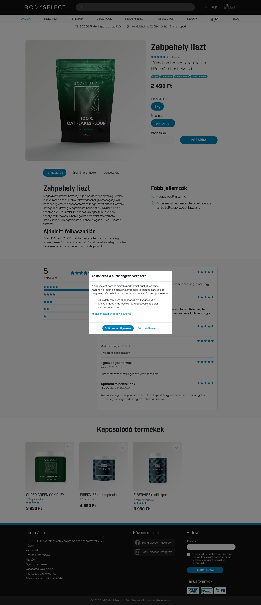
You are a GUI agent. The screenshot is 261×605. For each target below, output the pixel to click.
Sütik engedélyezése (118, 328)
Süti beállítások (147, 328)
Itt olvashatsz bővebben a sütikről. (111, 313)
